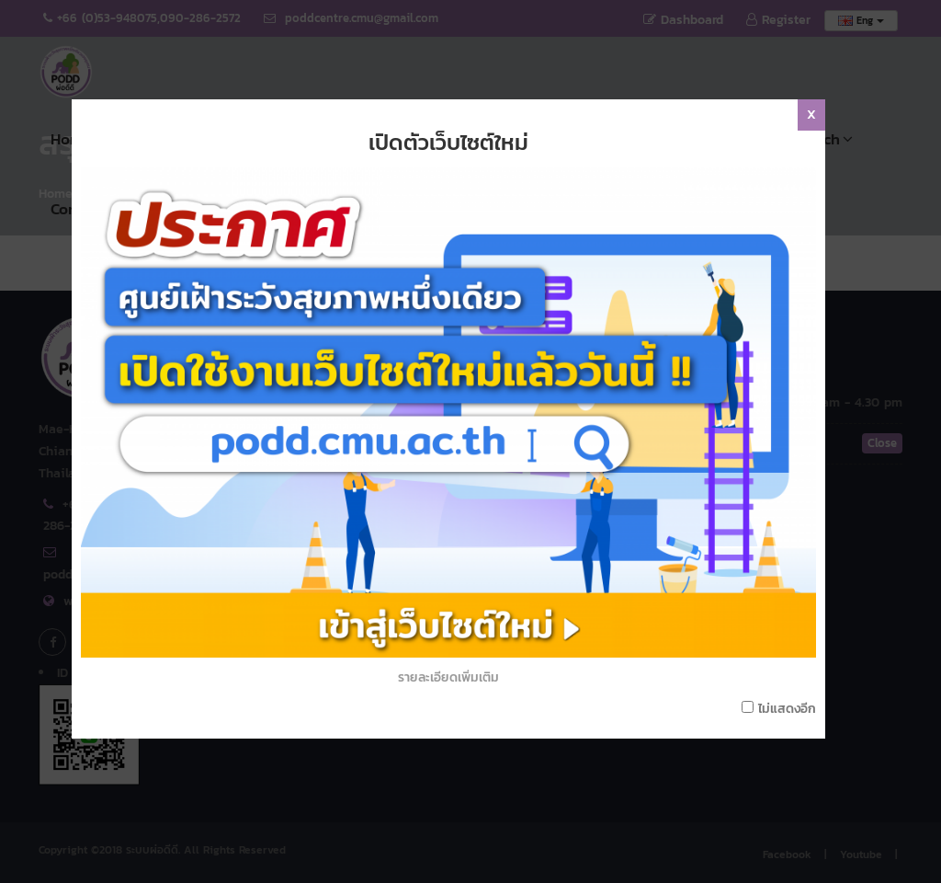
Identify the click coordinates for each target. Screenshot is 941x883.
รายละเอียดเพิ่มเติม (470, 671)
